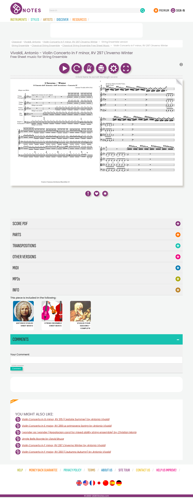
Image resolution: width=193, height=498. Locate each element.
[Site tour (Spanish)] (112, 484)
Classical (17, 41)
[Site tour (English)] (79, 484)
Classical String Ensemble (46, 45)
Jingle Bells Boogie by (43, 439)
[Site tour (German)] (119, 484)
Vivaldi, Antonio (32, 41)
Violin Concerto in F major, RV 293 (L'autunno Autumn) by (66, 453)
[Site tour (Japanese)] (99, 484)
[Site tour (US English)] (86, 484)
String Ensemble (20, 45)
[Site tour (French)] (92, 484)
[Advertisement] (96, 29)
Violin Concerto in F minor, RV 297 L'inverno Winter (70, 41)
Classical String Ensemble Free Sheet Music (86, 45)
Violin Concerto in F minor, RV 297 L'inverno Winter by (63, 446)
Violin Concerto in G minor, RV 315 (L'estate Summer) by (65, 420)
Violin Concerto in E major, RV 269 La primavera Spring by (67, 426)
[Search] (142, 10)
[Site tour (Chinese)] (106, 484)
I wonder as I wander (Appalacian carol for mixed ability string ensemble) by (79, 433)
